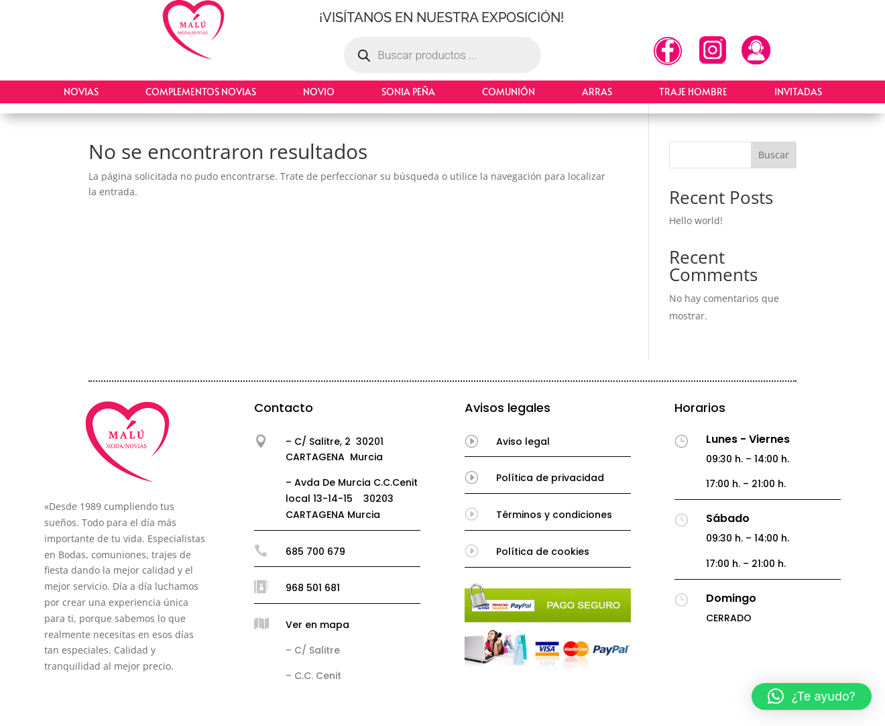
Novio (319, 91)
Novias (81, 91)
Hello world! (696, 220)
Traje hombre (693, 91)
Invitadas (798, 91)
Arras (597, 91)
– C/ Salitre (313, 650)
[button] (812, 696)
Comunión (508, 91)
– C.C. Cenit (313, 675)
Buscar (773, 154)
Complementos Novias (200, 91)
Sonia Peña (408, 91)
